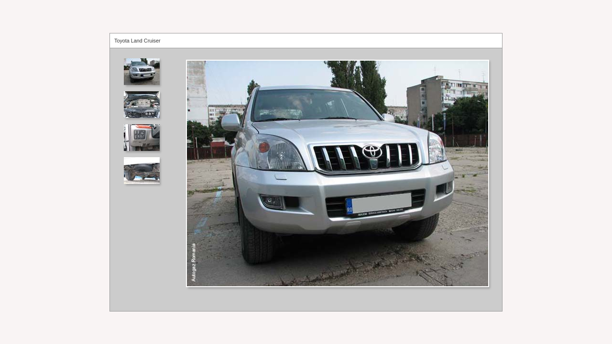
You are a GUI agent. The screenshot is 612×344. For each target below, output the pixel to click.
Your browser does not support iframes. (145, 179)
